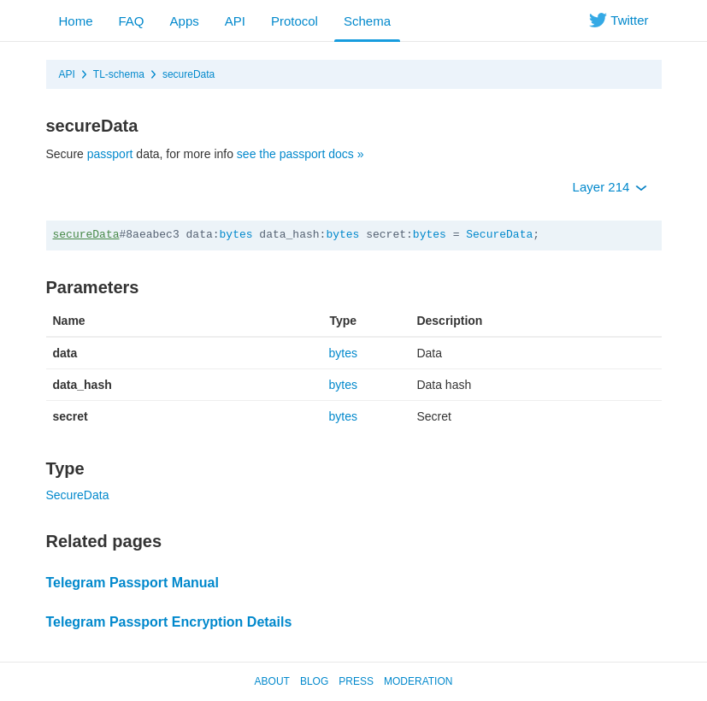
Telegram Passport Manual (132, 582)
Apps (184, 21)
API (235, 21)
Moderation (418, 681)
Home (76, 21)
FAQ (131, 21)
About (272, 681)
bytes (236, 234)
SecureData (499, 234)
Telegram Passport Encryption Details (169, 622)
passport (110, 154)
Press (356, 681)
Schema (367, 21)
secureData (188, 74)
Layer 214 (610, 187)
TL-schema (118, 74)
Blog (314, 681)
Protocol (294, 21)
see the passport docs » (300, 154)
